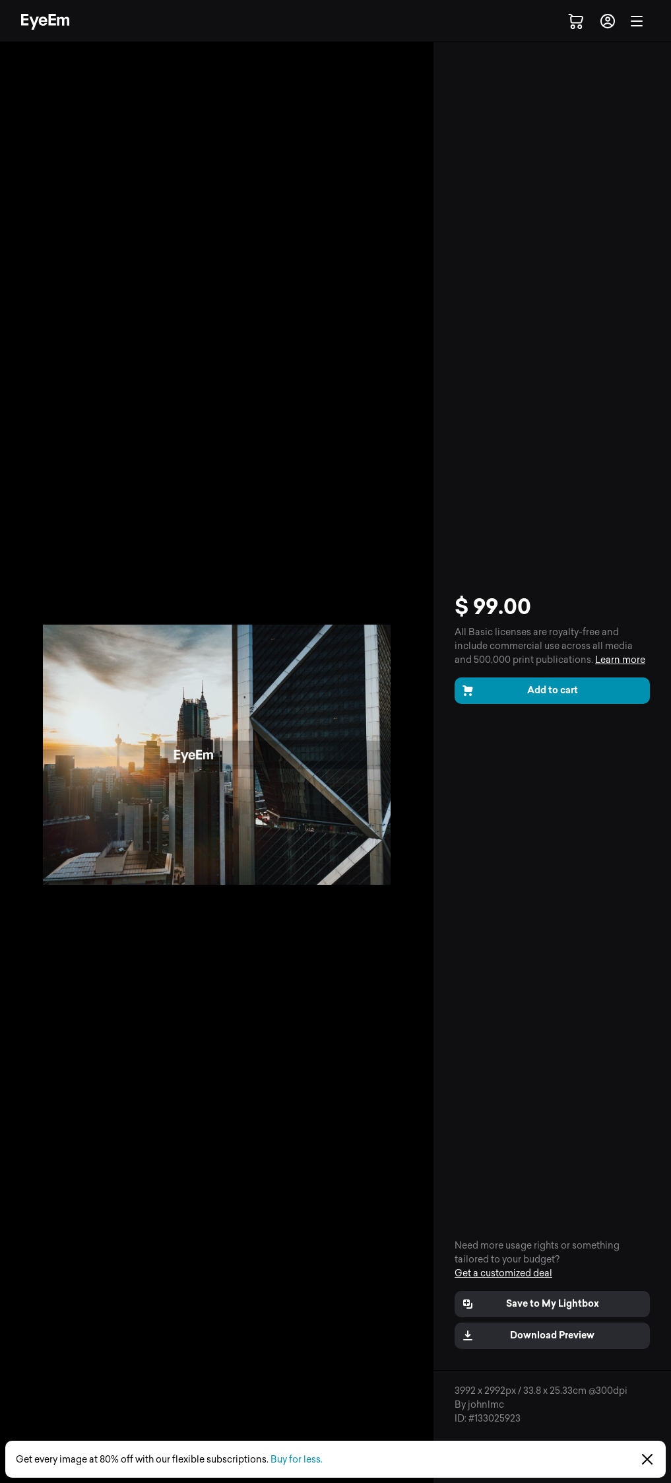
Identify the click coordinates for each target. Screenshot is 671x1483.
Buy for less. (297, 1459)
